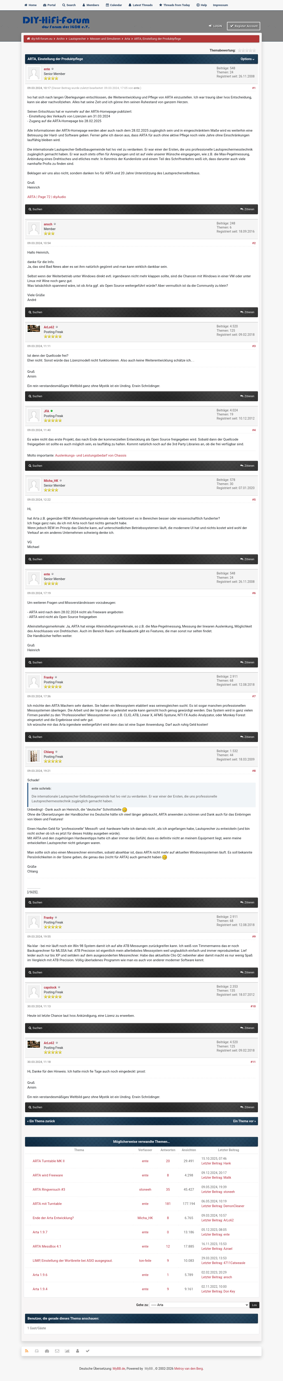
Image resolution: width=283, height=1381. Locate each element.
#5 (254, 499)
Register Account (243, 26)
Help (201, 5)
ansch (48, 224)
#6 (254, 593)
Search (69, 5)
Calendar (113, 5)
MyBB (149, 1368)
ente (47, 69)
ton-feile (145, 1261)
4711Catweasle (234, 1263)
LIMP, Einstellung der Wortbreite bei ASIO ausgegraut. (73, 1261)
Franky (48, 677)
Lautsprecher (77, 38)
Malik (227, 1177)
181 (168, 1204)
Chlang (49, 752)
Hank (227, 1163)
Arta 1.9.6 (40, 1275)
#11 (253, 1062)
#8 (254, 770)
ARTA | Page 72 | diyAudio (46, 197)
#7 (254, 696)
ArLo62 (49, 327)
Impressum (220, 5)
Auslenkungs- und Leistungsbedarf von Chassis (90, 455)
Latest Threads (140, 5)
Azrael (228, 1248)
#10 (253, 1006)
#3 (254, 346)
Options (248, 59)
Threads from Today (174, 5)
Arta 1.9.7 (40, 1232)
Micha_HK (51, 481)
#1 (254, 88)
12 (168, 1246)
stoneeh (145, 1189)
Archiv (60, 38)
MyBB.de (119, 1368)
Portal (49, 5)
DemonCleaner (234, 1206)
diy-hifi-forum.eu (41, 38)
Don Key (229, 1291)
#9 (254, 936)
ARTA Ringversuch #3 (49, 1189)
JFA (46, 411)
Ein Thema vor (243, 1121)
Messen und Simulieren (105, 38)
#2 (254, 243)
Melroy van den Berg (188, 1368)
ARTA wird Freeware (48, 1175)
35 (168, 1189)
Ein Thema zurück (42, 1121)
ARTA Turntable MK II (49, 1161)
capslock (50, 987)
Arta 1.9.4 (40, 1289)
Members (90, 5)
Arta (127, 38)
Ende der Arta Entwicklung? (53, 1218)
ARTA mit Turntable (47, 1204)
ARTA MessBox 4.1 (47, 1246)
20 (168, 1161)
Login (215, 26)
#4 (254, 430)
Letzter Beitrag (211, 1163)
